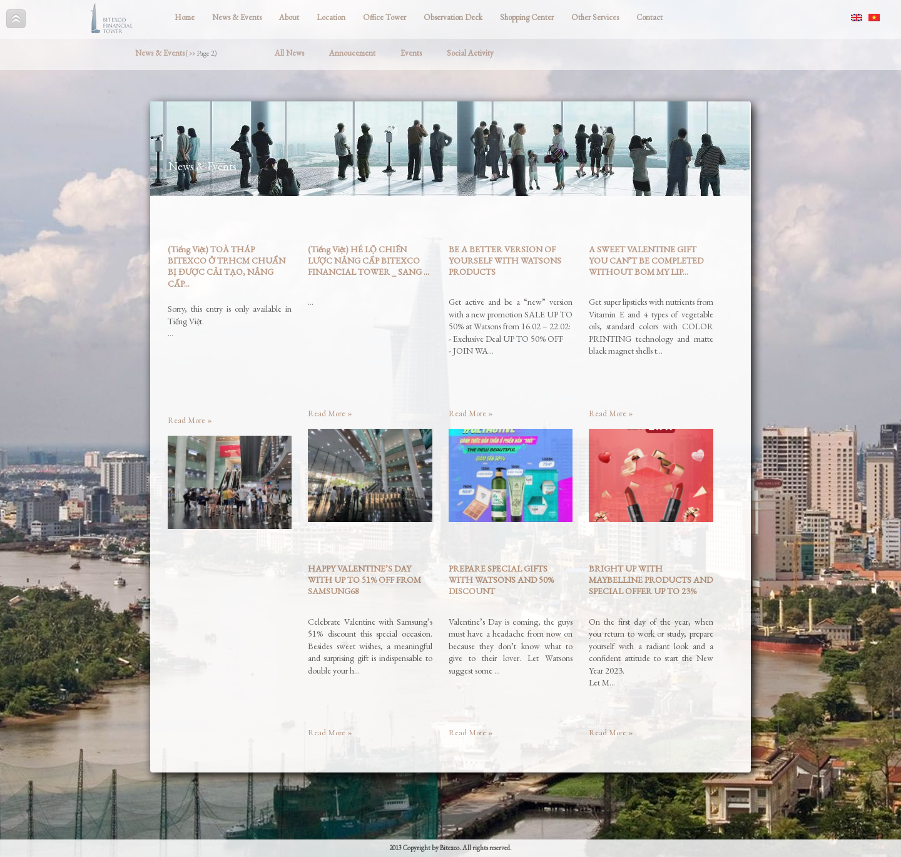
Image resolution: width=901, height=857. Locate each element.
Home (185, 17)
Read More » (190, 420)
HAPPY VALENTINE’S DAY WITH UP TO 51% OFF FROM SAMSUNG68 (364, 580)
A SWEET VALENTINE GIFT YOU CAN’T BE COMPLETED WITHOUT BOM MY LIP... (646, 260)
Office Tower (384, 17)
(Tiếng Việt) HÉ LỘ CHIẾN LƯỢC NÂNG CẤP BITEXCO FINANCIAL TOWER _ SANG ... (368, 260)
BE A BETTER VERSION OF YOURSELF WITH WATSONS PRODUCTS (505, 260)
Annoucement (352, 53)
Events (411, 53)
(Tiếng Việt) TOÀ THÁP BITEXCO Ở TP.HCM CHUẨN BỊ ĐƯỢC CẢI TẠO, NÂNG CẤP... (226, 266)
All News (289, 53)
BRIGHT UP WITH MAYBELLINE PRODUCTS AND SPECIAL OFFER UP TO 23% (651, 580)
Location (331, 17)
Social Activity (470, 53)
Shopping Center (527, 17)
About (289, 17)
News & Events (237, 17)
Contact (649, 17)
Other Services (595, 17)
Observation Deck (453, 17)
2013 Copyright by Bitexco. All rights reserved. (450, 847)
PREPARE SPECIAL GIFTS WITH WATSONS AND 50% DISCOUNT (501, 580)
